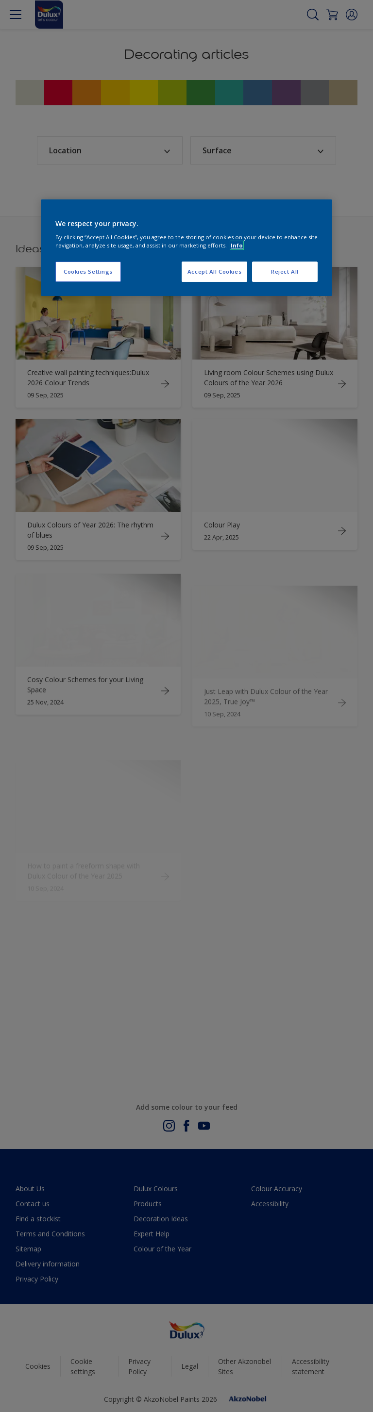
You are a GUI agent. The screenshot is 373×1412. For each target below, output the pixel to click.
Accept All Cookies (214, 271)
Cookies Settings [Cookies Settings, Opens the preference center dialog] (88, 271)
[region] (186, 247)
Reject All (285, 271)
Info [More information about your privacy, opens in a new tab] (237, 245)
